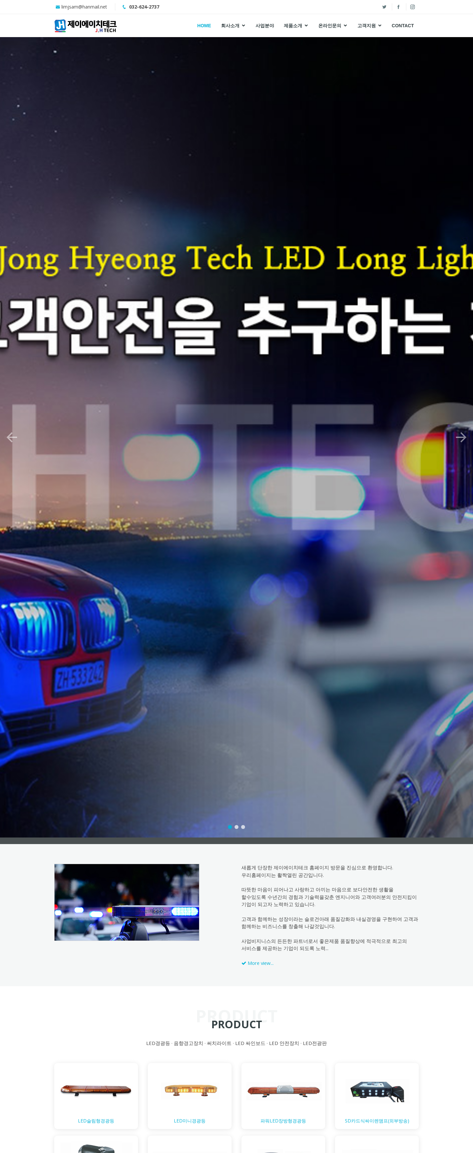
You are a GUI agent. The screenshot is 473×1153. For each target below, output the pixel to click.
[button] (12, 421)
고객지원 (366, 25)
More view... (257, 963)
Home (204, 25)
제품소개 (293, 25)
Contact (403, 25)
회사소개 (230, 25)
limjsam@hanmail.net (84, 7)
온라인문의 (329, 25)
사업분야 (265, 25)
